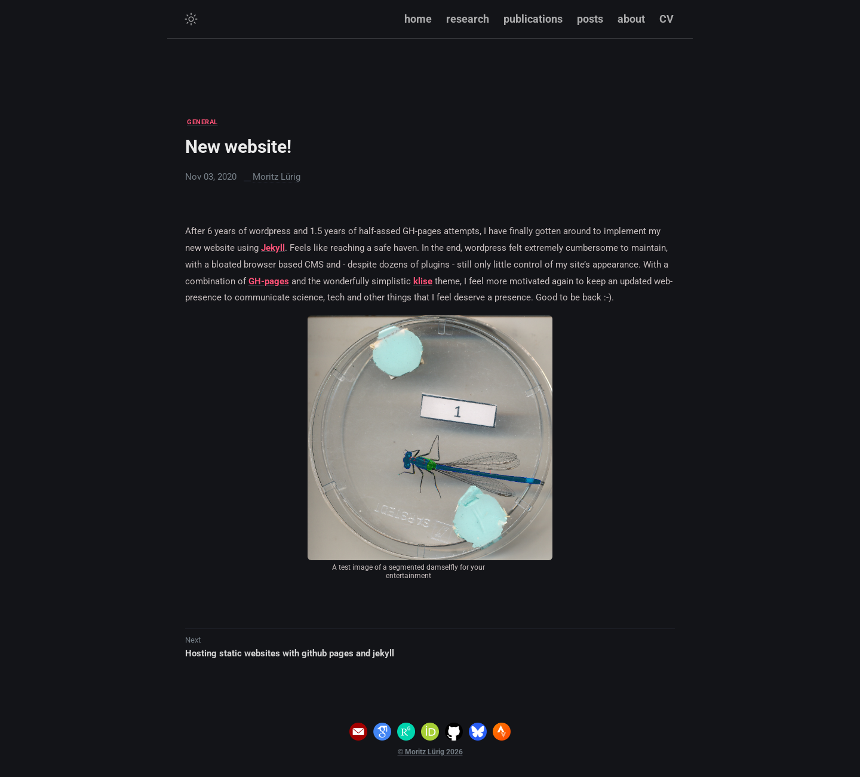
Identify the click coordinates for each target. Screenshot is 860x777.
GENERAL (202, 122)
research (467, 19)
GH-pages (268, 281)
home (418, 19)
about (631, 19)
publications (533, 19)
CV (666, 19)
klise (422, 281)
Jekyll (273, 247)
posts (590, 19)
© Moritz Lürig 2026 (430, 752)
